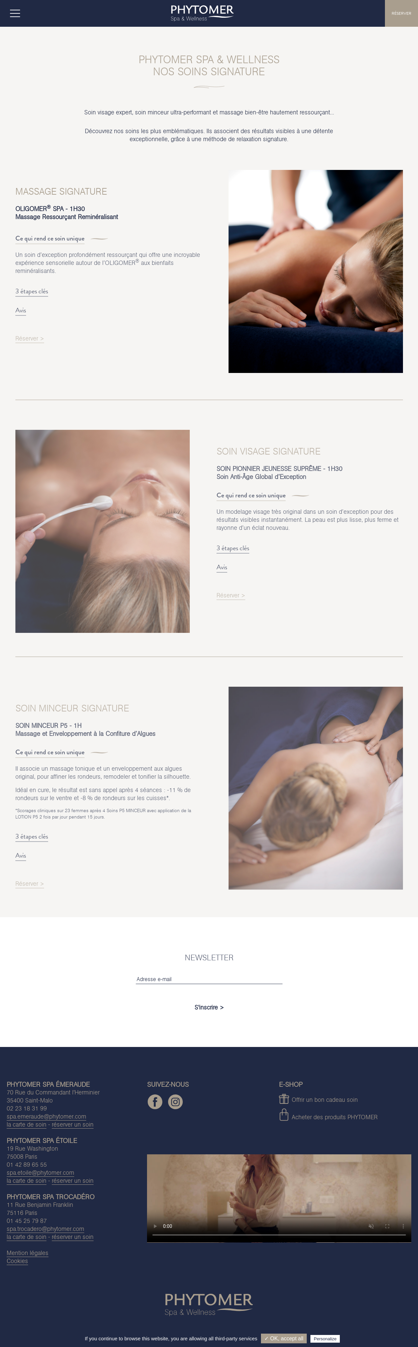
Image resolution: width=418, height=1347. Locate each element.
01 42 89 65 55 (27, 1164)
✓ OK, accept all (283, 1338)
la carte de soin (26, 1124)
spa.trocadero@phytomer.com (45, 1229)
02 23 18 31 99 (27, 1108)
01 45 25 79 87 (27, 1221)
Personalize (325, 1338)
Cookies (17, 1261)
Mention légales (27, 1253)
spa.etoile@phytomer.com (40, 1172)
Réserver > (29, 342)
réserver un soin (73, 1124)
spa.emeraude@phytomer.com (46, 1116)
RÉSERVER (401, 13)
